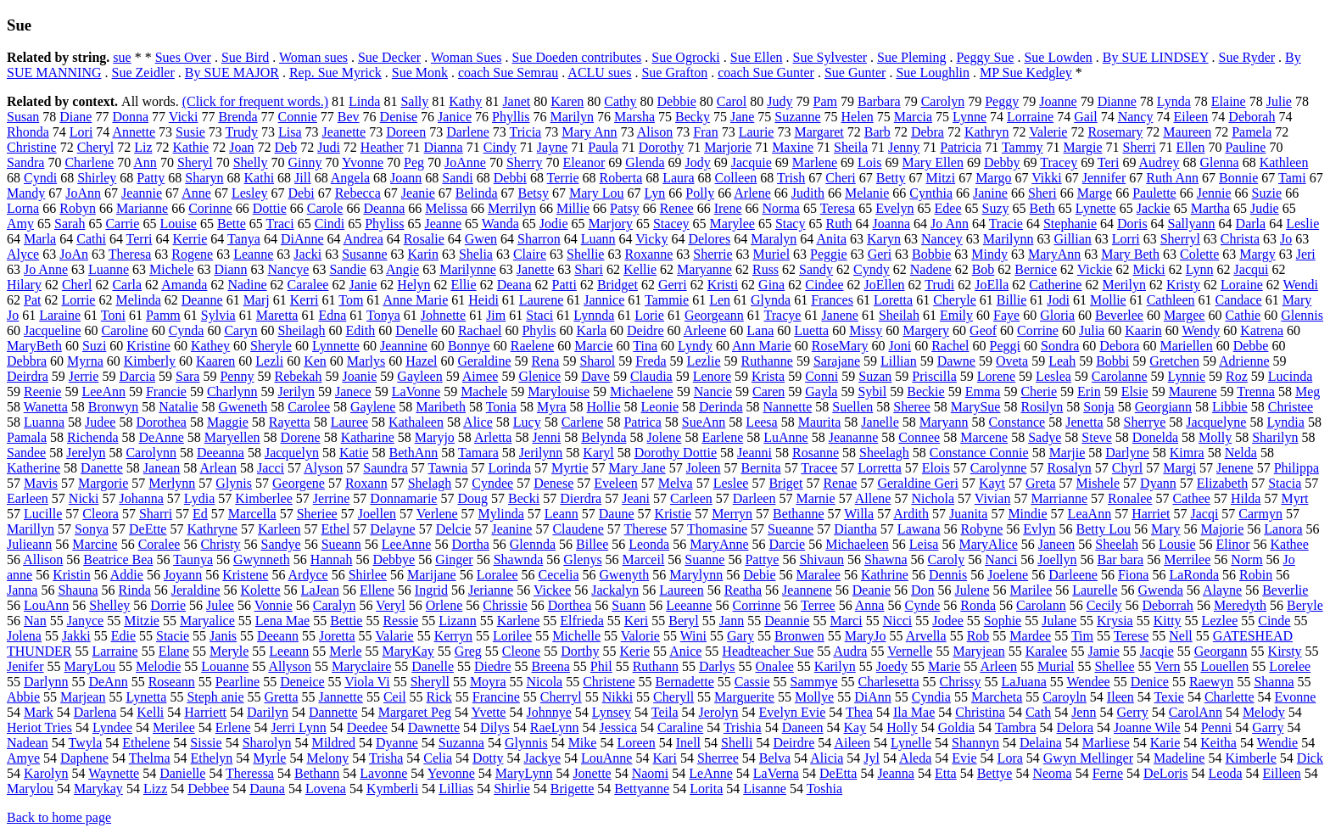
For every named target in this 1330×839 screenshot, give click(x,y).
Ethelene (146, 743)
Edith (361, 330)
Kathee (1290, 544)
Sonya (92, 529)
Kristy (1183, 284)
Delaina (1041, 743)
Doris (1132, 223)
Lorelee (1289, 666)
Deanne (202, 300)
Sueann (341, 544)
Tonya (383, 315)
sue (122, 57)
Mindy (989, 254)
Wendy (1201, 330)
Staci (539, 315)
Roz (1237, 376)
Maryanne (704, 269)
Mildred (333, 743)
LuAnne (785, 437)
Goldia (956, 727)
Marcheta (996, 697)
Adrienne (1244, 361)
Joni (899, 345)
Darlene (467, 132)
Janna (22, 590)
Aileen (852, 743)
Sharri (155, 513)
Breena (551, 666)
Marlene (814, 162)
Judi (328, 147)
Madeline (1179, 758)
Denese (553, 483)
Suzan (874, 376)
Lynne (969, 116)
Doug (472, 498)
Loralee (497, 575)
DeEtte (147, 529)
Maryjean (978, 651)
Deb (286, 147)
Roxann (366, 483)
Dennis (948, 575)
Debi (301, 193)
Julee (220, 605)
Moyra (488, 681)
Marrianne (1059, 498)
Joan (241, 147)
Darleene (1073, 575)
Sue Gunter (855, 72)
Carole (325, 208)
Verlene (437, 513)
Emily (956, 315)
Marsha (634, 116)
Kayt (992, 483)
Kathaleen (416, 422)
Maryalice (207, 620)
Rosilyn (1041, 407)
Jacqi (1204, 513)
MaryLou (89, 666)
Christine (32, 147)
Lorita (706, 788)
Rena (546, 361)
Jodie (553, 223)
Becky (692, 116)
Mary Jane (637, 468)
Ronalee (1130, 498)
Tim (1082, 636)
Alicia (826, 758)
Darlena (95, 712)
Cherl (77, 284)
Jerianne (490, 590)
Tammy (1022, 147)
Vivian (993, 498)
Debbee (208, 788)
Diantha (855, 529)
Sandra (25, 162)
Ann (145, 162)
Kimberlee (264, 498)
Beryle (1305, 605)
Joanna (891, 223)
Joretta (337, 636)
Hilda (1246, 498)
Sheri (1042, 193)
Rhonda (28, 132)
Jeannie (141, 193)
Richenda (92, 437)
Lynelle (911, 743)
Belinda (476, 193)
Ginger (453, 559)
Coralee (159, 544)
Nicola (545, 681)
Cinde (1274, 620)
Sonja (1098, 407)
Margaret (818, 132)
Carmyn (1260, 513)
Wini (693, 636)
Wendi (1299, 284)
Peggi (1005, 345)
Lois (869, 162)
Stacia (1284, 483)
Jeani (636, 498)
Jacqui (1251, 269)
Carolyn (943, 101)
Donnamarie (403, 498)
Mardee (1030, 636)
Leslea (1053, 376)
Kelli (150, 712)
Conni (821, 376)
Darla (1251, 223)
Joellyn (1056, 559)
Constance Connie (979, 452)
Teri (1109, 162)
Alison (655, 132)
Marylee (732, 223)
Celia (437, 758)
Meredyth (1240, 605)
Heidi (483, 300)
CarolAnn (1195, 712)
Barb (877, 132)
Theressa (250, 773)
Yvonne (362, 162)
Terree (818, 605)
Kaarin (1143, 330)
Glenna (1219, 162)
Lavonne (383, 773)
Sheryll (430, 681)
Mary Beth (1130, 254)
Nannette (788, 407)
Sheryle (271, 345)
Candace (1238, 300)
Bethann (316, 773)
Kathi (259, 178)
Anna (870, 605)
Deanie (871, 590)
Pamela (1251, 132)
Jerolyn (718, 712)
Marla (40, 239)
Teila (665, 712)
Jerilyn (296, 391)
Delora (1075, 727)
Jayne (552, 147)
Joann (406, 178)
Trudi (939, 284)
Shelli (736, 743)
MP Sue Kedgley (1026, 72)
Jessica (618, 727)
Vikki (1046, 178)
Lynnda (593, 315)
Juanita (968, 513)
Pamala (27, 437)
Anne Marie (415, 300)
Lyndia (1285, 422)
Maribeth (441, 407)
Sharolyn (267, 743)
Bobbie (931, 254)
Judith (807, 193)
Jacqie (1157, 651)
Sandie (347, 269)
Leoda (1226, 773)
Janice (455, 116)
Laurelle (1094, 590)
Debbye (393, 559)
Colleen (736, 178)
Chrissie (505, 605)
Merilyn (1124, 284)
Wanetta (46, 407)
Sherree (718, 758)
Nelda (1241, 452)
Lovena (325, 788)
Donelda (1155, 437)
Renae (840, 483)
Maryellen (232, 437)
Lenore (712, 376)
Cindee (824, 284)
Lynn (1200, 269)
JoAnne (465, 162)
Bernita (761, 468)
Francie (166, 391)
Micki (1148, 269)
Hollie (604, 407)
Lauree (349, 422)
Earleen (27, 498)
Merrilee (1187, 559)
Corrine (1038, 330)
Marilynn (1008, 239)
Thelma (149, 758)
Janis (223, 636)
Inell (688, 743)
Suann (628, 605)
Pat (32, 300)
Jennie (1214, 193)
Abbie (23, 697)
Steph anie (215, 697)
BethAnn (414, 452)
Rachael (480, 330)
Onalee (775, 666)
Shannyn (975, 743)
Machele (484, 391)
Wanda (500, 223)
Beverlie (1285, 590)
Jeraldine (196, 590)
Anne (196, 193)
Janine (990, 193)
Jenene (1235, 468)
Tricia (526, 132)
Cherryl (561, 697)
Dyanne (397, 743)
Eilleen (1282, 773)
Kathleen (1284, 162)
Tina (645, 345)
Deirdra (27, 376)
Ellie (463, 284)
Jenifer (25, 666)
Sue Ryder (1247, 57)
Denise (398, 116)
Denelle (416, 330)
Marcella (252, 513)
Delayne (392, 529)
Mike (582, 743)
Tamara (478, 452)
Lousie (1177, 544)
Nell (1181, 636)
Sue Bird (245, 57)
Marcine (94, 544)
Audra (850, 651)
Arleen (998, 666)
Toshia (824, 788)
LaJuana (1023, 681)
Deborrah (1167, 605)
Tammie (667, 300)
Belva (775, 758)
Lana (760, 330)
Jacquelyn (292, 452)
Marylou (30, 788)
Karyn (884, 239)
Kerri (304, 300)
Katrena (1261, 330)
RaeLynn (554, 727)
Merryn (732, 513)
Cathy (620, 101)
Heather (382, 147)
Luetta (811, 330)
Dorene (301, 437)
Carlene (583, 422)
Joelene (1007, 575)
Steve (1096, 437)
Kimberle (1250, 758)
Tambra (1016, 727)
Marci (846, 620)
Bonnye (469, 345)
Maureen (1187, 132)
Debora (1119, 345)
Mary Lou (596, 193)
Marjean (82, 697)
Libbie (1230, 407)
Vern (1167, 666)
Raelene (533, 345)
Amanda (184, 284)
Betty (891, 178)
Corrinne (756, 605)
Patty (151, 178)
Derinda (721, 407)
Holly (901, 727)
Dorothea (161, 422)
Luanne (108, 269)
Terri (139, 239)
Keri (636, 620)
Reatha (743, 590)
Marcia (913, 116)
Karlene (518, 620)
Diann (230, 269)
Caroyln (1064, 697)
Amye (23, 758)
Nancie (713, 391)
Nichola (932, 498)
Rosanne (815, 452)
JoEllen (884, 284)
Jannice (604, 300)
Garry (1267, 727)
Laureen (681, 590)
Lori (81, 132)
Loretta (893, 300)
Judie (1264, 208)
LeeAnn (103, 391)
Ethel (335, 529)
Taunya (193, 559)
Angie (402, 269)
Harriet (1151, 513)
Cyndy (871, 269)
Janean (162, 468)
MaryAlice (987, 544)
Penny (237, 376)
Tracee (819, 468)
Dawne (956, 361)
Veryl (390, 605)
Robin (1255, 575)
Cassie (752, 681)
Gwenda (1160, 590)
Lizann (457, 620)
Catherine (1055, 284)
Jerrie (84, 376)
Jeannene (807, 590)
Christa (1240, 239)
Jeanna (895, 773)
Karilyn (835, 666)
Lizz (155, 788)
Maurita (819, 422)
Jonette (592, 773)
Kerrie (189, 239)
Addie (126, 575)
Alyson (323, 468)
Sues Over (183, 57)
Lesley (250, 193)
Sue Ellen (756, 57)
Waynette (113, 773)
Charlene (89, 162)
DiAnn (872, 697)
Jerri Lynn (299, 727)
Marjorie (728, 147)
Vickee (552, 590)
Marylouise (559, 391)
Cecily (1104, 605)
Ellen (1190, 147)
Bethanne (798, 513)
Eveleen (616, 483)
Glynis (233, 483)
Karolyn (46, 773)
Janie (363, 284)
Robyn (77, 208)
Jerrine (331, 498)
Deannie (786, 620)
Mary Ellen (933, 162)
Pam (825, 101)
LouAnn (46, 605)
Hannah (331, 559)
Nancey (942, 239)
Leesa (761, 422)
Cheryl (96, 147)
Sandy (816, 269)
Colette (1199, 254)
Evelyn (894, 208)
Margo (993, 178)
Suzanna (461, 743)
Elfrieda (582, 620)
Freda (650, 361)
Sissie (205, 743)
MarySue (976, 407)
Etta (946, 773)
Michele (171, 269)
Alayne (1222, 590)
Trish (791, 178)
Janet (516, 101)
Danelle (432, 666)
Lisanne (764, 788)
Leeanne (689, 605)
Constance (1017, 422)
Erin (1089, 391)
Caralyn (334, 605)
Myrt (1294, 498)
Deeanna (220, 452)
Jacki (307, 254)
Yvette (488, 712)
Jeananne (854, 437)
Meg (1307, 391)
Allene (873, 498)
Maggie (228, 422)
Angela (350, 178)
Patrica (642, 422)
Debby (1002, 162)
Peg (414, 162)
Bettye (995, 773)
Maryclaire (361, 666)
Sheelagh (884, 452)
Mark (38, 712)
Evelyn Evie (792, 712)
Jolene (664, 437)
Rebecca (358, 193)
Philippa (1296, 468)
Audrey (1159, 162)
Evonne (1295, 697)
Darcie (787, 544)
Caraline (680, 727)
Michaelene (641, 391)
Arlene (752, 193)
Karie (1165, 743)
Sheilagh (302, 330)
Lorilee (512, 636)
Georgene (298, 483)
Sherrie (712, 254)
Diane (75, 116)
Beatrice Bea (118, 559)
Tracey (1058, 162)
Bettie (346, 620)
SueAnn (704, 422)
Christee (1290, 407)
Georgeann (714, 315)
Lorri (1126, 239)
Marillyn (30, 529)
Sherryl (1180, 239)
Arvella (926, 636)
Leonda (649, 544)
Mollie (1108, 300)
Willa (859, 513)
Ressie (400, 620)
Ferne (1107, 773)
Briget (785, 483)
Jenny (903, 147)
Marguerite (744, 697)
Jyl (871, 758)
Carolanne (1120, 376)
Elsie (1134, 391)
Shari (588, 269)
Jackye (542, 758)
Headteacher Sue (767, 651)
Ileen (1120, 697)
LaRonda (1194, 575)
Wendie (1277, 743)
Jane (742, 116)
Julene (972, 590)
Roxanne (648, 254)
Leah (1062, 361)
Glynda (771, 300)
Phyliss (384, 223)
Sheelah (1116, 544)
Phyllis (510, 116)
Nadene (931, 269)
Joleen (703, 468)
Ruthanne (767, 361)
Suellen (852, 407)
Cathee (1191, 498)
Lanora (1283, 529)
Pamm (163, 315)
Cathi (91, 239)
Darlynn (46, 681)
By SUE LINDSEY (1156, 57)
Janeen (1057, 544)
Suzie (1267, 193)
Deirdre (793, 743)
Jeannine (404, 345)
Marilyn (572, 116)
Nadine (246, 284)
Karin (423, 254)
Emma (983, 391)
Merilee (174, 727)
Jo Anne (46, 269)
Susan (23, 116)
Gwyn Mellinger (1088, 758)
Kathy (465, 101)
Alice (478, 422)
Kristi (722, 284)
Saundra (385, 468)
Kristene (245, 575)
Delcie (454, 529)
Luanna (44, 422)
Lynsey (611, 712)
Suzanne (797, 116)
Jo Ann (949, 223)
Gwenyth (625, 575)
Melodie (158, 666)
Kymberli (392, 788)
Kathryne (212, 529)
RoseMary (840, 345)
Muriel (772, 254)
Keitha (1218, 743)
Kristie (673, 513)
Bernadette (685, 681)
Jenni (546, 437)
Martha (1210, 208)
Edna (332, 315)
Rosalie (424, 239)
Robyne (982, 529)
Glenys (582, 559)
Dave (595, 376)
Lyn (654, 193)
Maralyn (773, 239)
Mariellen (1186, 345)
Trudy (242, 132)
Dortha (470, 544)
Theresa (130, 254)
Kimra (1187, 452)
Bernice (1035, 269)
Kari (664, 758)
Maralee (818, 575)
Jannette (340, 697)
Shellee (1114, 666)
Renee (677, 208)
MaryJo (865, 636)
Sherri (1139, 147)
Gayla (821, 391)
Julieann (29, 544)
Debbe (1251, 345)
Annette (133, 132)
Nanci (1001, 559)
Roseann (171, 681)
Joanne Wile (1147, 727)
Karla (591, 330)
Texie (1169, 697)
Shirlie (512, 788)
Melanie (867, 193)
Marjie (1067, 452)
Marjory (611, 223)
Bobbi (1112, 361)
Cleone (521, 651)
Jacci (270, 468)
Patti (564, 284)
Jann (731, 620)
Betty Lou (1103, 529)
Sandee (26, 452)
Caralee (308, 284)
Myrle (269, 758)
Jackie (1154, 208)
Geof (983, 330)
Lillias (456, 788)
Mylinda (501, 513)
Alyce (23, 254)
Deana (514, 284)
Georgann (1221, 651)
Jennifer (1104, 178)
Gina (771, 284)
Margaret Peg (414, 712)
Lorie (649, 315)
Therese (646, 529)
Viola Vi (366, 681)
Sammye (814, 681)
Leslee (731, 483)
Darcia (137, 376)
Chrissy (960, 681)
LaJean (320, 590)
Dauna (267, 788)
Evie (964, 758)
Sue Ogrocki (685, 57)
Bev (349, 116)
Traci (279, 223)
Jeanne (442, 223)
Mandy (26, 193)
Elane (174, 651)
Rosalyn (1069, 468)
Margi (1179, 468)
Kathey (210, 345)
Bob (983, 269)
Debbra (27, 361)
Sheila (851, 147)
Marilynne (467, 269)
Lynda (1174, 101)
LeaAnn (1090, 513)
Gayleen (419, 376)
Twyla (86, 743)
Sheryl (195, 162)
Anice (685, 651)
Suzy (995, 208)
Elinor (1233, 544)
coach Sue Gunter (766, 72)
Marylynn (696, 575)
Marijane (431, 575)
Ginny (305, 162)
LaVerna (776, 773)
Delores (709, 239)
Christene (608, 681)
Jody (698, 162)
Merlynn (171, 483)
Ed (200, 513)
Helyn (413, 284)
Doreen (406, 132)
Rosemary (1115, 132)
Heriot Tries (39, 727)
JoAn (73, 254)
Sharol (597, 361)
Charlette (1229, 697)
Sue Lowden (1058, 57)
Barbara (879, 101)
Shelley (109, 605)
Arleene (705, 330)
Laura (678, 178)
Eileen (1190, 116)
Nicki (84, 498)
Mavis (41, 483)
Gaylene (372, 407)
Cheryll (673, 697)
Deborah (1251, 116)
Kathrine (884, 575)
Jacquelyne (1216, 422)
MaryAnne (719, 544)
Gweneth (243, 407)
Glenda (644, 162)
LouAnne (606, 758)
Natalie (178, 407)
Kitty (1168, 620)
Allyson (289, 666)
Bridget (617, 284)
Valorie (640, 636)
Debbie (676, 101)
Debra (927, 132)
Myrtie (570, 468)
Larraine (114, 651)
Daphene (84, 758)
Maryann (944, 422)
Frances (832, 300)
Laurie (756, 132)
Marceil (644, 559)
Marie (944, 666)
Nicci (898, 620)
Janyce (85, 620)
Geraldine (484, 361)
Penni (1216, 727)
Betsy (533, 193)
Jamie (1103, 651)
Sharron (539, 239)
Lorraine (1030, 116)
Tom (350, 300)
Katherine (33, 468)
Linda (364, 101)
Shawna (886, 559)
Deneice (302, 681)
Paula (603, 147)
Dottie (270, 208)
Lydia (199, 498)
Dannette (333, 712)
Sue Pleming (911, 57)
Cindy (500, 147)
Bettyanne (641, 788)
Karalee (1046, 651)
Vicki (183, 116)
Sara (187, 376)
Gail (1086, 116)
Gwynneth (261, 559)
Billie (1012, 300)
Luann (598, 239)
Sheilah (899, 315)
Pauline (1245, 147)
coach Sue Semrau (508, 72)
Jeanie (418, 193)
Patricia (960, 147)
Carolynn (151, 452)
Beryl (683, 620)
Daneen (803, 727)
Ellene (377, 590)
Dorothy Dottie (675, 452)
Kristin (71, 575)
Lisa (290, 132)
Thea (859, 712)
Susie (190, 132)
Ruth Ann (1172, 178)
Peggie (828, 254)
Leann (561, 513)
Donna (130, 116)
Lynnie (1186, 376)
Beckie (925, 391)
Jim (496, 315)
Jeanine (511, 529)
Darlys (717, 666)
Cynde (922, 605)
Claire (529, 254)
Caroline (125, 330)
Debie (759, 575)
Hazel (421, 361)
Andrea (363, 239)
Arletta (492, 437)
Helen (857, 116)
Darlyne (1127, 452)
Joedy (892, 666)
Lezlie (704, 361)
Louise (178, 223)
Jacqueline (52, 330)
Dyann (1158, 483)
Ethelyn (212, 758)
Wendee (1088, 681)
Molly (1215, 437)
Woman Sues (466, 57)
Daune (616, 513)
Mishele (1098, 483)
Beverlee (1119, 315)
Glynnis (526, 743)
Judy (779, 101)
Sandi (457, 178)
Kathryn (986, 132)
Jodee (947, 620)
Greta (1040, 483)
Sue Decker (389, 57)
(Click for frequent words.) (255, 101)
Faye (1006, 315)
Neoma (1051, 773)
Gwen (481, 239)
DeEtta (838, 773)
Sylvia (218, 315)
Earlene (722, 437)
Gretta (282, 697)
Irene (728, 208)
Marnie (815, 498)
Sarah (69, 223)
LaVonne (416, 391)
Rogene (192, 254)
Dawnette (434, 727)
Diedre (492, 666)
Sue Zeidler (143, 72)
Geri (879, 254)
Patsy (625, 208)
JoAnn (83, 193)
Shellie (585, 254)
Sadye (1044, 437)
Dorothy (661, 147)
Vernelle (909, 651)
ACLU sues (599, 72)
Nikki (617, 697)
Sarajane (836, 361)
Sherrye (1145, 422)
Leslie (1302, 223)
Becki (523, 498)
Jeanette (344, 132)
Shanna (1274, 681)
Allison (43, 559)
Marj (256, 300)
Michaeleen (857, 544)
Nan (35, 620)
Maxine (792, 147)
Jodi (1058, 300)
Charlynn (232, 391)
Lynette (1096, 208)
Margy (1257, 254)
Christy (220, 544)
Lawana (919, 529)
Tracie (1006, 223)
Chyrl (1127, 468)
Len (719, 300)
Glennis (1302, 315)
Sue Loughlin (933, 72)
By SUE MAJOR (232, 72)
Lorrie (78, 300)
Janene (839, 315)
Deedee (367, 727)
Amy (20, 223)
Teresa (838, 208)
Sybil (872, 391)
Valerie (1048, 132)
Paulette (1154, 193)
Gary (740, 636)
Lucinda (1290, 376)
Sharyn (204, 178)
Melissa (446, 208)
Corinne (210, 208)
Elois (936, 468)
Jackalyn (615, 590)
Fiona (1133, 575)
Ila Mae (914, 712)
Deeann (278, 636)
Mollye (814, 697)
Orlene (444, 605)
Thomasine (717, 529)
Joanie (359, 376)
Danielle (182, 773)
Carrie (122, 223)
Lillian (898, 361)
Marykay (98, 788)
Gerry (1132, 712)
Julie (1279, 101)
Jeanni (754, 452)
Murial (1056, 666)
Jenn (1083, 712)
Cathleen (1171, 300)
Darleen (754, 498)
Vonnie (273, 605)
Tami (1292, 178)
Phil (601, 666)
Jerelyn (85, 452)
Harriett (205, 712)
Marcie (593, 345)
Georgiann (1163, 407)
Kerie (634, 651)
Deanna (384, 208)
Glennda (533, 544)
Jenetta (1084, 422)
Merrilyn (512, 208)
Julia (1091, 330)
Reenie (42, 391)
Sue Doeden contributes (576, 57)
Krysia (1115, 620)
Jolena (24, 636)
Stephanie (1070, 223)
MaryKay (408, 651)
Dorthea (570, 605)
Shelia (476, 254)
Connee (919, 437)
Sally (414, 101)
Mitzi (940, 178)
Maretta (277, 315)
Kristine (148, 345)
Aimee (480, 376)
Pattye (762, 559)
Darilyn (267, 712)
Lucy (527, 422)
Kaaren (215, 361)
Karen (567, 101)
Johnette (443, 315)
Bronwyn (113, 407)
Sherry (524, 162)
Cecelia (559, 575)
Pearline (237, 681)
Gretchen (1174, 361)
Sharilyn (1275, 437)
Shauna (78, 590)
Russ (765, 269)
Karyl (598, 452)
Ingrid (431, 590)
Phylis (539, 330)
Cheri (840, 178)
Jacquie (751, 162)
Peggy (1002, 101)
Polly (699, 193)
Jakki (76, 636)
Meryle (229, 651)
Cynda (186, 330)
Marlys (366, 361)
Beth (1042, 208)
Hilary (24, 284)
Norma (781, 208)
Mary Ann (589, 132)
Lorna (23, 208)
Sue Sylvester (830, 57)
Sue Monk (420, 72)
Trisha (386, 758)
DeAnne (161, 437)
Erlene (233, 727)
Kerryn (453, 636)
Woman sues (313, 57)
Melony (327, 758)
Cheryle (954, 300)
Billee (592, 544)
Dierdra (580, 498)
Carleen (691, 498)
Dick (1310, 758)
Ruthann (656, 666)
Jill (302, 178)
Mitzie (141, 620)
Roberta (621, 178)
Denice (1150, 681)
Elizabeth (1222, 483)
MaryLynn (524, 773)
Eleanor (584, 162)
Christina (980, 712)
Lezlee (1220, 620)
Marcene (984, 437)
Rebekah (297, 376)
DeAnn (107, 681)
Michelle (576, 636)
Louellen (1224, 666)
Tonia (501, 407)
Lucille (43, 513)
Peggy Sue (985, 57)
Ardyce (308, 575)
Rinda (135, 590)
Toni (113, 315)
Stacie (172, 636)
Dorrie (168, 605)
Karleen (279, 529)
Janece (353, 391)
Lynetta (146, 697)
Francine (496, 697)
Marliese (1106, 743)
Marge (1094, 193)
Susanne (364, 254)
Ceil (394, 697)
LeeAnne (407, 544)
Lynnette (336, 345)
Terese (1131, 636)
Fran (705, 132)
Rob (978, 636)
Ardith (911, 513)
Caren (768, 391)
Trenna (1256, 391)
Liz (143, 147)
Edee (948, 208)
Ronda (978, 605)
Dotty (487, 758)
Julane (1059, 620)
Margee (1184, 315)
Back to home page (59, 817)
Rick (439, 697)
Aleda (915, 758)
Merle (345, 651)
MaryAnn (1054, 254)
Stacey (671, 223)
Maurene (1193, 391)
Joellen (377, 513)
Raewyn (1211, 681)
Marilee (1030, 590)
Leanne (253, 254)
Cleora (100, 513)
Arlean (218, 468)
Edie (123, 636)
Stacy (790, 223)
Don (923, 590)
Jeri (1306, 254)
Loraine (1242, 284)
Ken (315, 361)
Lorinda (509, 468)
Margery (925, 330)
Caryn (240, 330)
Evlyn (1039, 529)
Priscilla (934, 376)
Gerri (672, 284)
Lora (1010, 758)
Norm (1246, 559)
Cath (1038, 712)
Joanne (1057, 101)
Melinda (137, 300)
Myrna (85, 361)
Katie (354, 452)
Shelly (250, 162)
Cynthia (931, 193)
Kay (855, 727)
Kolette (261, 590)
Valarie (394, 636)
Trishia (743, 727)
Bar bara (1121, 559)
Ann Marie (761, 345)
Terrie (563, 178)
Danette (102, 468)
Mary (1166, 529)
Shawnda (519, 559)
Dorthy (580, 651)
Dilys (495, 727)
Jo (1286, 239)
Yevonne (451, 773)
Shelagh (430, 483)
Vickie (1095, 269)
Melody (1264, 712)
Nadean (27, 743)
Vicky (651, 239)
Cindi (330, 223)
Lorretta (880, 468)
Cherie (1038, 391)
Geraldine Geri (917, 483)
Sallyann (1191, 223)
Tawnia (448, 468)
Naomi (650, 773)
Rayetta (289, 422)
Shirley (96, 178)
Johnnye (548, 712)
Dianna (443, 147)
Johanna (141, 498)
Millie (573, 208)
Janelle (879, 422)
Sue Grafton (674, 72)
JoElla (992, 284)
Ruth (838, 223)
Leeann (289, 651)
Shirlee (368, 575)
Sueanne (790, 529)
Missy (865, 330)
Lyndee (112, 727)
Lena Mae (282, 620)
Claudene (577, 529)
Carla (127, 284)
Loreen (636, 743)
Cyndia (931, 697)
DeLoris (1165, 773)
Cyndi (40, 178)
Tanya (243, 239)
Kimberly (150, 361)
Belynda (603, 437)
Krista (768, 376)
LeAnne (711, 773)
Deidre (645, 330)
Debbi (510, 178)
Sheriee (317, 513)
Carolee (309, 407)
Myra (552, 407)
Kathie (191, 147)
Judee (100, 422)
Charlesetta (888, 681)
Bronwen (799, 636)
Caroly (946, 559)
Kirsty (1285, 651)
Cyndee (492, 483)
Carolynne (998, 468)
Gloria (1057, 315)
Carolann (1041, 605)
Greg (468, 651)
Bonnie (1238, 178)
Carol (732, 101)
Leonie (660, 407)
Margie (1083, 147)
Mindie (1027, 513)
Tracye (783, 315)
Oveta (1012, 361)
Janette (535, 269)
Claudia (651, 376)
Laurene (541, 300)
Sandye (281, 544)
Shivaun (821, 559)
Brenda (237, 116)
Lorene (996, 376)
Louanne (225, 666)
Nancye (289, 269)
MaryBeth (34, 345)
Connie (297, 116)
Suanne (704, 559)
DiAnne (302, 239)
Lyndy (695, 345)
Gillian (1072, 239)
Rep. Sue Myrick (335, 72)
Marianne (142, 208)
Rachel (950, 345)
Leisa (924, 544)
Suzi (94, 345)
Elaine (1228, 101)
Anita (831, 239)
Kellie (640, 269)
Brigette (572, 788)
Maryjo (435, 437)
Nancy (1136, 116)
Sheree (911, 407)
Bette (231, 223)
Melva (675, 483)
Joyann (183, 575)
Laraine (60, 315)
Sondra (1060, 345)
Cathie (1242, 315)
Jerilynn (541, 452)
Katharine (367, 437)
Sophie (1002, 620)
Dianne (1117, 101)
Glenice (539, 376)
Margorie (103, 483)
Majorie (1222, 529)
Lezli (269, 361)
